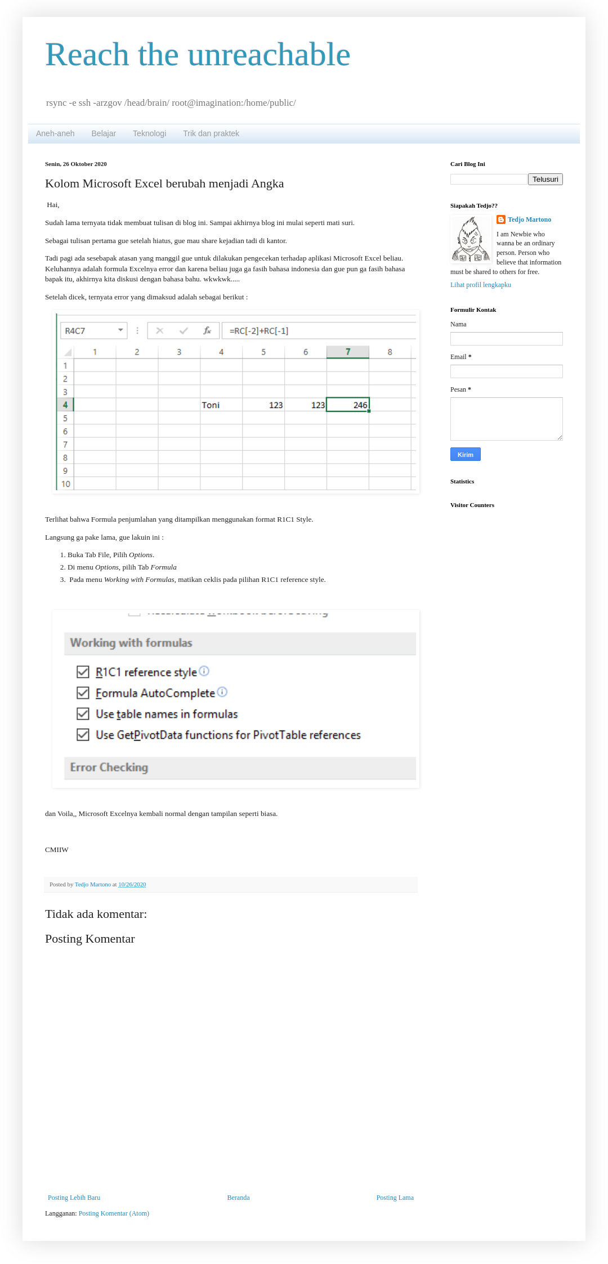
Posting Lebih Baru (74, 1198)
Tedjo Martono (529, 219)
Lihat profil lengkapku (480, 285)
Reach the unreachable (198, 54)
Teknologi (149, 133)
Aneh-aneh (55, 133)
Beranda (238, 1198)
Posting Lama (395, 1198)
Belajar (104, 133)
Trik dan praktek (211, 133)
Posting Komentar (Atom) (114, 1213)
